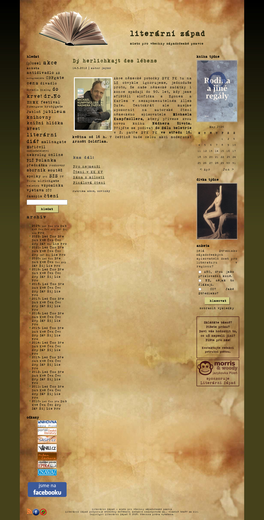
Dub (63, 225)
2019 (36, 269)
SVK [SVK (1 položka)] (45, 176)
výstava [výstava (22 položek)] (35, 190)
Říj (42, 265)
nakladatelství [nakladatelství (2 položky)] (38, 150)
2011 (36, 386)
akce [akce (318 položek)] (50, 62)
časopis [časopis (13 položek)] (34, 196)
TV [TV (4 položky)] (62, 176)
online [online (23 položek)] (55, 154)
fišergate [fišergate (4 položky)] (35, 106)
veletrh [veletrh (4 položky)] (33, 185)
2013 (35, 357)
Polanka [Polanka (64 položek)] (46, 160)
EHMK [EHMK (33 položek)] (33, 101)
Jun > (228, 169)
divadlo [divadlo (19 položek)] (48, 83)
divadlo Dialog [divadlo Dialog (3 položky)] (39, 89)
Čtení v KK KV (88, 172)
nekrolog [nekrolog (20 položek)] (37, 154)
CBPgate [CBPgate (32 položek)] (55, 77)
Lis (56, 243)
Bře (61, 236)
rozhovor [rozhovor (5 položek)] (57, 165)
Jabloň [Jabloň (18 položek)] (34, 111)
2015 (35, 328)
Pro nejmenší (86, 166)
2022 (36, 236)
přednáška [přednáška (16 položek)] (37, 165)
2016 (36, 313)
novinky (103, 191)
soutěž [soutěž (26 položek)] (55, 170)
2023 (35, 225)
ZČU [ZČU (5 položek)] (49, 190)
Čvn (50, 240)
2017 (36, 298)
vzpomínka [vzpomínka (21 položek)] (52, 185)
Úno (53, 236)
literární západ (168, 33)
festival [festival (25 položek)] (50, 102)
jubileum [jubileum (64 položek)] (54, 111)
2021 (36, 247)
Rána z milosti (89, 177)
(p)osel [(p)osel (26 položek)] (34, 63)
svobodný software (117, 511)
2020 (36, 258)
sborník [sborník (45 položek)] (36, 170)
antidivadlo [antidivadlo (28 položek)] (40, 72)
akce (91, 191)
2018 (36, 284)
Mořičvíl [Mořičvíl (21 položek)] (36, 147)
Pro (41, 232)
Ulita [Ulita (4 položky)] (31, 180)
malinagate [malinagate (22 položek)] (54, 141)
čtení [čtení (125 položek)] (51, 195)
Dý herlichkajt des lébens (115, 60)
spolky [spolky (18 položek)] (34, 176)
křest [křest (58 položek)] (33, 128)
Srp (35, 243)
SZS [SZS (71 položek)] (53, 175)
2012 (36, 372)
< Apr (205, 169)
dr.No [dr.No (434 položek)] (52, 95)
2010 (36, 401)
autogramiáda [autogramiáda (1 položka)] (35, 78)
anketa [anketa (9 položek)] (33, 68)
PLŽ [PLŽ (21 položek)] (30, 160)
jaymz (106, 68)
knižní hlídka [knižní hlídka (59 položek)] (45, 122)
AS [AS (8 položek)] (58, 73)
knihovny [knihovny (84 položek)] (39, 117)
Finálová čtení (89, 182)
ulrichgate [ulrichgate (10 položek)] (48, 181)
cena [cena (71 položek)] (33, 83)
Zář (43, 243)
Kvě (43, 240)
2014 (36, 342)
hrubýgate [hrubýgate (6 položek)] (54, 106)
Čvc (58, 240)
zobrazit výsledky (217, 308)
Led (45, 236)
